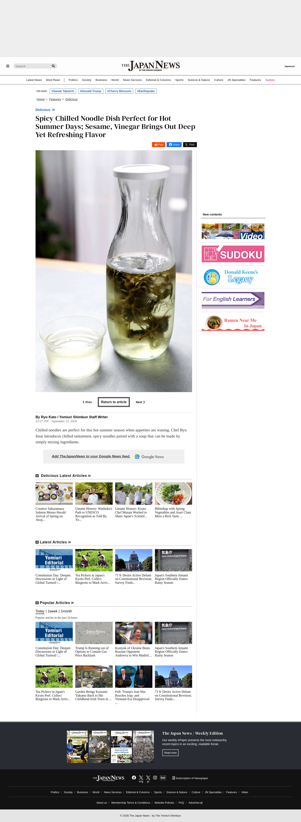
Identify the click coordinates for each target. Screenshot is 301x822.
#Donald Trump (90, 91)
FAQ (181, 802)
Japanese (289, 66)
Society (86, 80)
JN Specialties (236, 80)
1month (66, 611)
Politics (73, 80)
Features (255, 80)
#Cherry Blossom (119, 91)
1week (52, 611)
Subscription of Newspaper (190, 778)
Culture (218, 80)
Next (140, 402)
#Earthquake (146, 91)
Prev (87, 402)
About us (101, 802)
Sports (179, 80)
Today (40, 611)
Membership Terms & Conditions (130, 802)
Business (101, 80)
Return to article (114, 402)
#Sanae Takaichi (63, 91)
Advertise (196, 802)
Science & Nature (199, 80)
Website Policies (164, 802)
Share (176, 144)
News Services (132, 80)
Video (244, 792)
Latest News (34, 80)
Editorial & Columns (158, 80)
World (115, 80)
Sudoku (270, 80)
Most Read (53, 80)
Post (160, 144)
